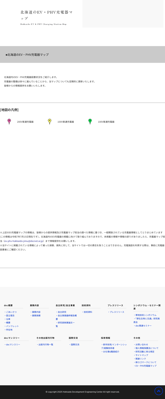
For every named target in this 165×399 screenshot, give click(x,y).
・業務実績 (35, 315)
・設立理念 (9, 315)
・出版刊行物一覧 (44, 344)
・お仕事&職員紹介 (110, 351)
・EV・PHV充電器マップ (145, 365)
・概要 (7, 322)
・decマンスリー (12, 344)
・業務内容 (35, 311)
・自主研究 (61, 311)
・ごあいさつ (10, 311)
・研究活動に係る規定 (144, 351)
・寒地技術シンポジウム (144, 314)
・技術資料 (87, 311)
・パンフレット (11, 326)
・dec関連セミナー (142, 325)
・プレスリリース (116, 311)
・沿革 (7, 319)
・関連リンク (139, 358)
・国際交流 (74, 344)
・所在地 (8, 329)
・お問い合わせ (140, 344)
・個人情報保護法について (146, 348)
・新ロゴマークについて (144, 362)
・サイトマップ (141, 355)
